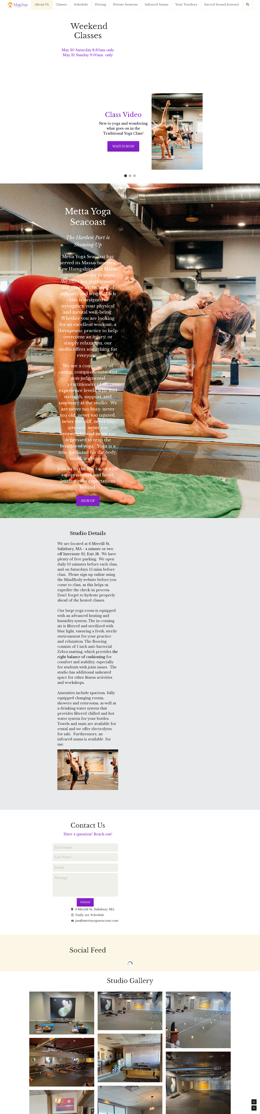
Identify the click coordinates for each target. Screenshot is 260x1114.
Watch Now (93, 148)
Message (66, 683)
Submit (90, 707)
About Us (42, 4)
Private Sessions (125, 4)
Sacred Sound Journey (221, 4)
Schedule (81, 4)
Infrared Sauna (156, 4)
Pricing (100, 4)
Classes (61, 4)
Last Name (67, 662)
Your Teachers (186, 4)
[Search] (247, 4)
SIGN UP (130, 373)
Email (64, 673)
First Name (68, 652)
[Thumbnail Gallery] (61, 802)
